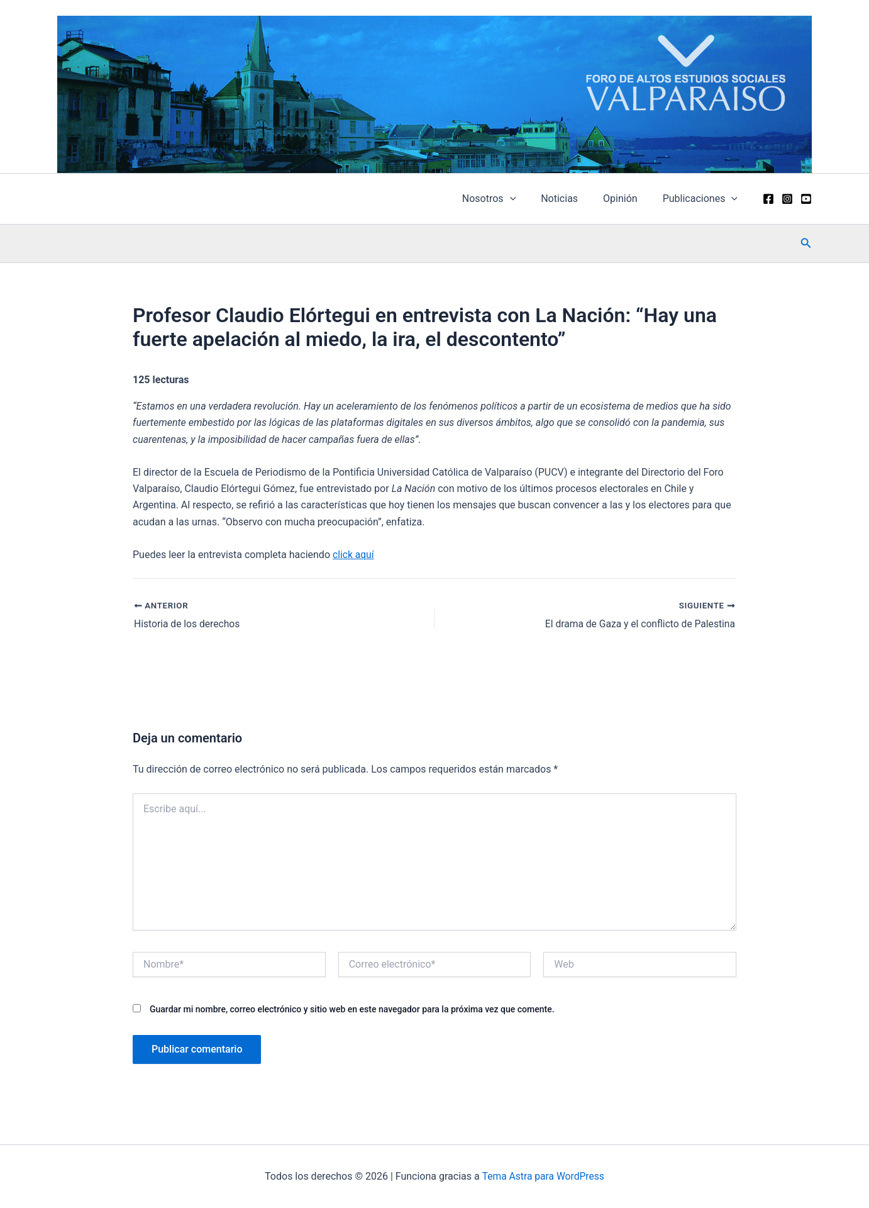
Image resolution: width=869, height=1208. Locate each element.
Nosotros (506, 199)
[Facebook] (768, 198)
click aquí (354, 555)
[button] (806, 243)
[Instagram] (787, 198)
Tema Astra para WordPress (543, 1176)
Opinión (628, 198)
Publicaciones (702, 199)
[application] (527, 199)
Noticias (571, 198)
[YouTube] (806, 198)
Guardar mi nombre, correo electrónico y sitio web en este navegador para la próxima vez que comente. (352, 1009)
